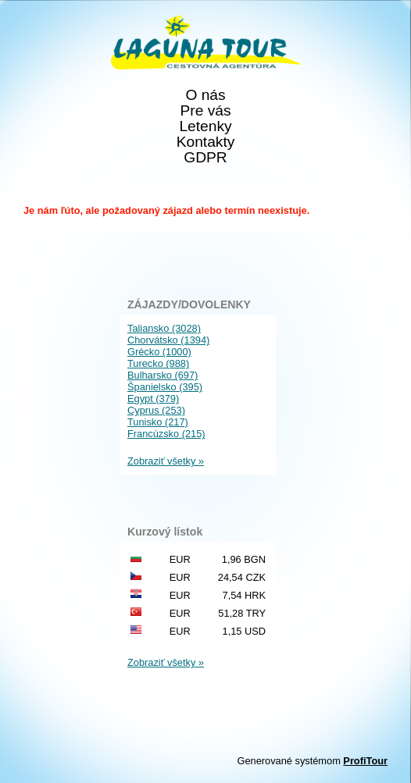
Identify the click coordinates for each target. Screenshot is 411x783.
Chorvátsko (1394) (168, 340)
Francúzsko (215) (166, 434)
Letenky (205, 126)
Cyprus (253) (156, 410)
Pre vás (205, 111)
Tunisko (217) (157, 422)
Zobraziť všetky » (165, 461)
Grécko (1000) (159, 352)
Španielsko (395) (164, 387)
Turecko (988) (158, 363)
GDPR (205, 157)
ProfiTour (365, 761)
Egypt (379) (153, 398)
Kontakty (206, 142)
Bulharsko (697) (162, 375)
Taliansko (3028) (164, 328)
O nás (205, 95)
